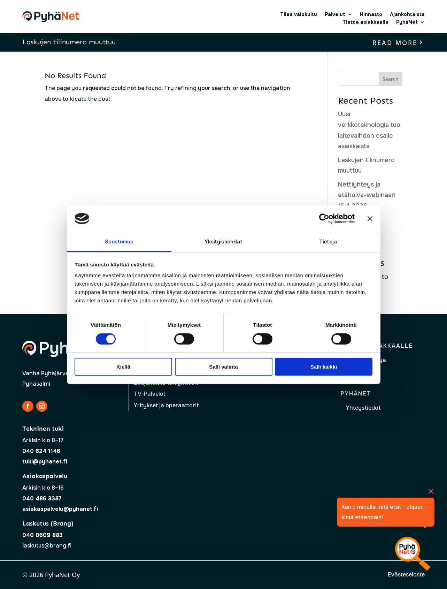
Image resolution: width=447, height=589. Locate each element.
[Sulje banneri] (370, 218)
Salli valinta (223, 367)
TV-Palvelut (149, 394)
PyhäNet (407, 22)
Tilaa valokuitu (298, 14)
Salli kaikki (323, 367)
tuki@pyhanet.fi (44, 461)
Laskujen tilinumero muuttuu (69, 42)
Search (391, 79)
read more (394, 42)
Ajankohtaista (407, 14)
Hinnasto (371, 14)
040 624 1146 (41, 451)
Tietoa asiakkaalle (365, 22)
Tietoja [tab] (328, 241)
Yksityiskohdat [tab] (223, 241)
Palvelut (335, 14)
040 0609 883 (42, 535)
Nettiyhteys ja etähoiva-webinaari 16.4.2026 (366, 195)
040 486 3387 (42, 498)
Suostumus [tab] (119, 241)
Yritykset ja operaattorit (166, 405)
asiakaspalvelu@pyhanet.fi (60, 509)
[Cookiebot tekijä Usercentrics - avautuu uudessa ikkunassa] (324, 218)
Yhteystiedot (363, 407)
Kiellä (123, 367)
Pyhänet (356, 393)
